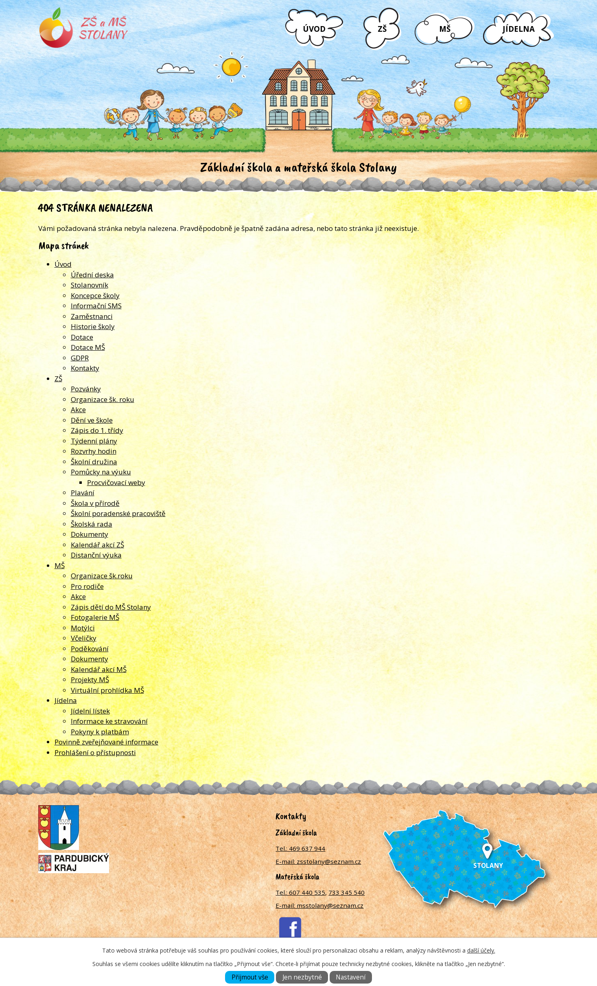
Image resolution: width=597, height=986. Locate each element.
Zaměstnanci (92, 316)
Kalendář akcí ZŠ (97, 544)
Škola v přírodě (95, 503)
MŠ (444, 29)
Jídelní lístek (90, 711)
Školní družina (94, 461)
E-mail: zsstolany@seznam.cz (318, 861)
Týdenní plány (94, 441)
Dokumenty (89, 534)
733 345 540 (346, 892)
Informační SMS (96, 305)
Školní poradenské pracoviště (118, 513)
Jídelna (519, 29)
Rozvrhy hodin (93, 451)
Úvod (314, 29)
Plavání (82, 492)
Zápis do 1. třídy (97, 430)
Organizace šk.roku (102, 575)
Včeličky (83, 638)
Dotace (82, 337)
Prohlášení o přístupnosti (95, 752)
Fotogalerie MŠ (95, 617)
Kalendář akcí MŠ (99, 669)
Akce (78, 409)
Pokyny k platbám (100, 731)
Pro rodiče (87, 586)
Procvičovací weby (116, 482)
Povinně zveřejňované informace (106, 742)
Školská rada (91, 524)
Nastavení (350, 977)
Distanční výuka (96, 555)
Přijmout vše (250, 977)
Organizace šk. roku (102, 399)
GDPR (80, 357)
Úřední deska (92, 274)
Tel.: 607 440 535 (300, 892)
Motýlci (83, 627)
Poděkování (90, 648)
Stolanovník (89, 285)
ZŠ (382, 29)
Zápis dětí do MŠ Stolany (111, 607)
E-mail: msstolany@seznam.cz (319, 905)
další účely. (481, 950)
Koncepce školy (95, 295)
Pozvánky (86, 388)
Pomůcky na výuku (101, 472)
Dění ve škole (92, 420)
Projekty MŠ (90, 679)
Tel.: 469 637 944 (300, 848)
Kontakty (85, 368)
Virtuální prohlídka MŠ (107, 690)
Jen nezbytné (302, 977)
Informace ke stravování (109, 721)
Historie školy (93, 326)
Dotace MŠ (88, 347)
